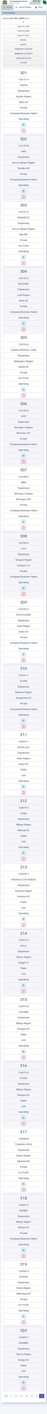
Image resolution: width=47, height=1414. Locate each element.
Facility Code (23, 26)
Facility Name (23, 31)
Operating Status (23, 58)
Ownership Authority (23, 54)
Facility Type (23, 35)
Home (7, 7)
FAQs (39, 7)
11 (16, 1396)
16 (42, 1396)
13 (26, 1396)
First (6, 1396)
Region (23, 40)
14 (31, 1396)
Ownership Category (23, 49)
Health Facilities (23, 7)
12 (21, 1396)
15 (37, 1396)
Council (23, 44)
